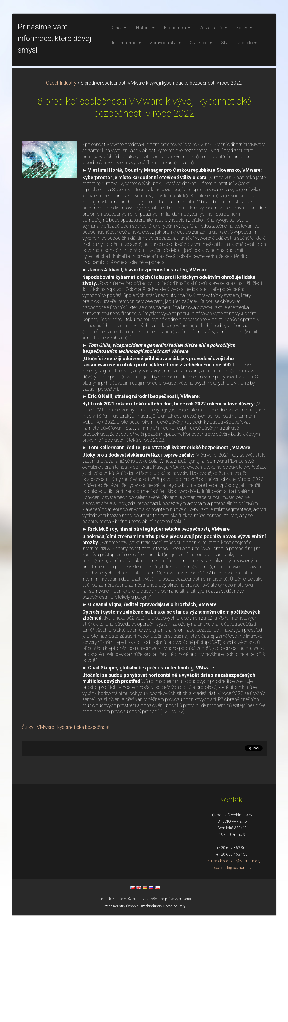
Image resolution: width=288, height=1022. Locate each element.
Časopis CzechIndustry (144, 1013)
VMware (45, 834)
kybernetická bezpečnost (83, 834)
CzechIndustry (61, 189)
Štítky (27, 834)
